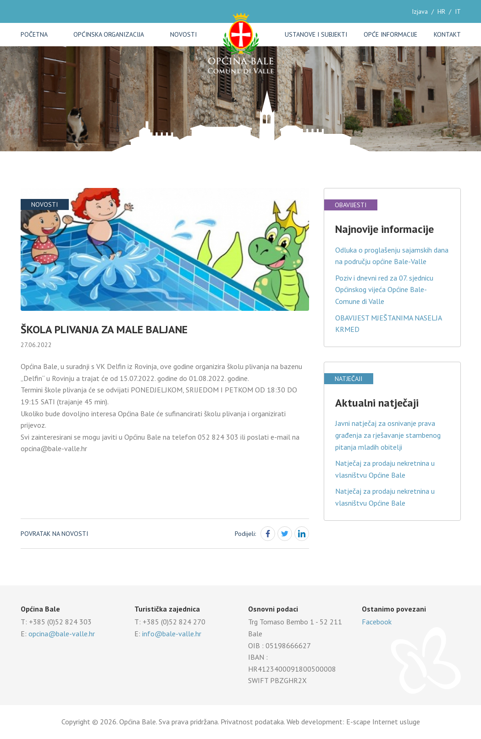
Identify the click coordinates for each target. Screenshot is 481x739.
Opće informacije (390, 34)
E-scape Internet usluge (383, 721)
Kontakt (447, 34)
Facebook (377, 621)
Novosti (183, 34)
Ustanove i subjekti (316, 34)
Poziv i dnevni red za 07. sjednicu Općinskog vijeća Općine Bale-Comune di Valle (384, 289)
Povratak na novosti (54, 533)
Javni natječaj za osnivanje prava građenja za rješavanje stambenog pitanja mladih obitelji (388, 435)
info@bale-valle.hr (171, 633)
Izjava (420, 11)
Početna (34, 34)
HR (441, 11)
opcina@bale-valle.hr (61, 633)
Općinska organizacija (108, 34)
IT (458, 11)
